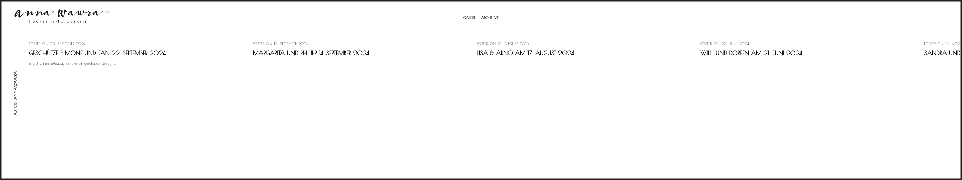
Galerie (469, 18)
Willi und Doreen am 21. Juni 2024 (751, 53)
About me (490, 18)
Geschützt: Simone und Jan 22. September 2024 (97, 53)
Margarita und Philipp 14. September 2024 (311, 53)
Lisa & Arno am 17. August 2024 (525, 53)
